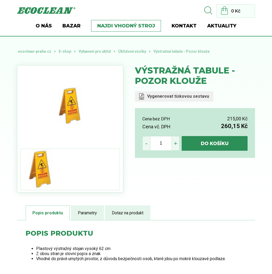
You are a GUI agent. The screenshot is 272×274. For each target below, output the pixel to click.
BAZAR (71, 26)
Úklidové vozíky (132, 51)
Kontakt (184, 26)
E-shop (65, 51)
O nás (44, 26)
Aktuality (221, 26)
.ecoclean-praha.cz (34, 51)
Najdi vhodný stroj (126, 26)
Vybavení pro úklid (95, 51)
